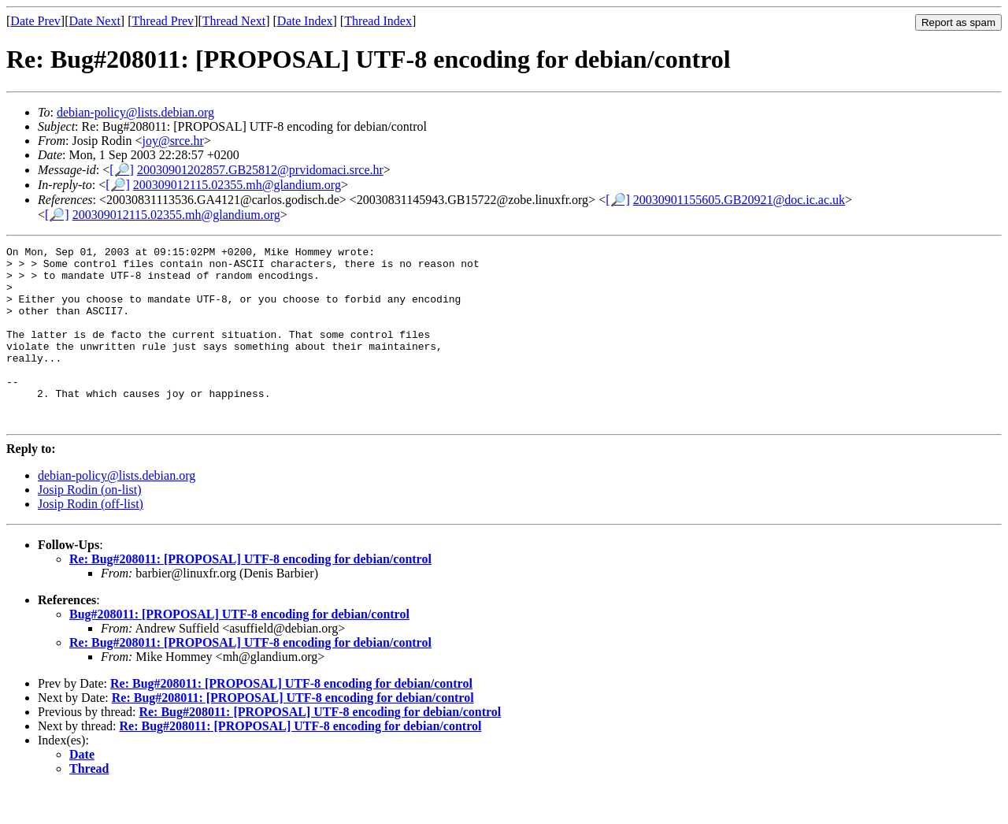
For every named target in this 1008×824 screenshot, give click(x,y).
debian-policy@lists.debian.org (135, 112)
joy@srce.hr (172, 140)
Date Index (305, 21)
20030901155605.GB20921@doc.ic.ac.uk (739, 199)
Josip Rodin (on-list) (90, 525)
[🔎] (121, 169)
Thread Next (233, 21)
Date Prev (35, 21)
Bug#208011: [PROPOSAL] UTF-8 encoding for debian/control (239, 649)
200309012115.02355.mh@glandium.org (237, 184)
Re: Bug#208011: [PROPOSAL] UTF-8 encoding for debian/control (250, 594)
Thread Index (378, 21)
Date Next (94, 21)
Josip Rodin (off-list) (90, 539)
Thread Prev (163, 21)
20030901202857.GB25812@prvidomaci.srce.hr (260, 169)
